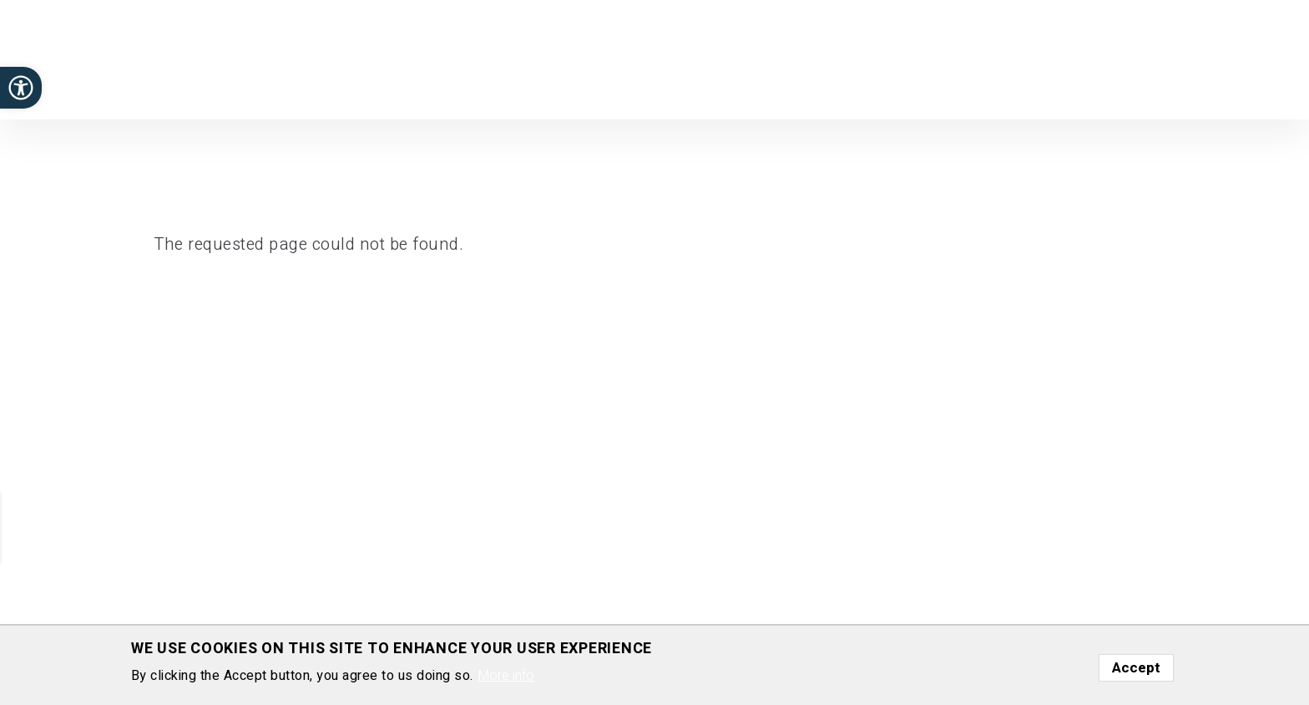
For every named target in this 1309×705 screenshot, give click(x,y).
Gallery (1179, 58)
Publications (847, 58)
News (1121, 58)
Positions (933, 58)
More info (506, 676)
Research (762, 58)
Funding (1060, 58)
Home (695, 58)
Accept (1136, 667)
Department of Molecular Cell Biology (141, 72)
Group (1000, 58)
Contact (1243, 58)
